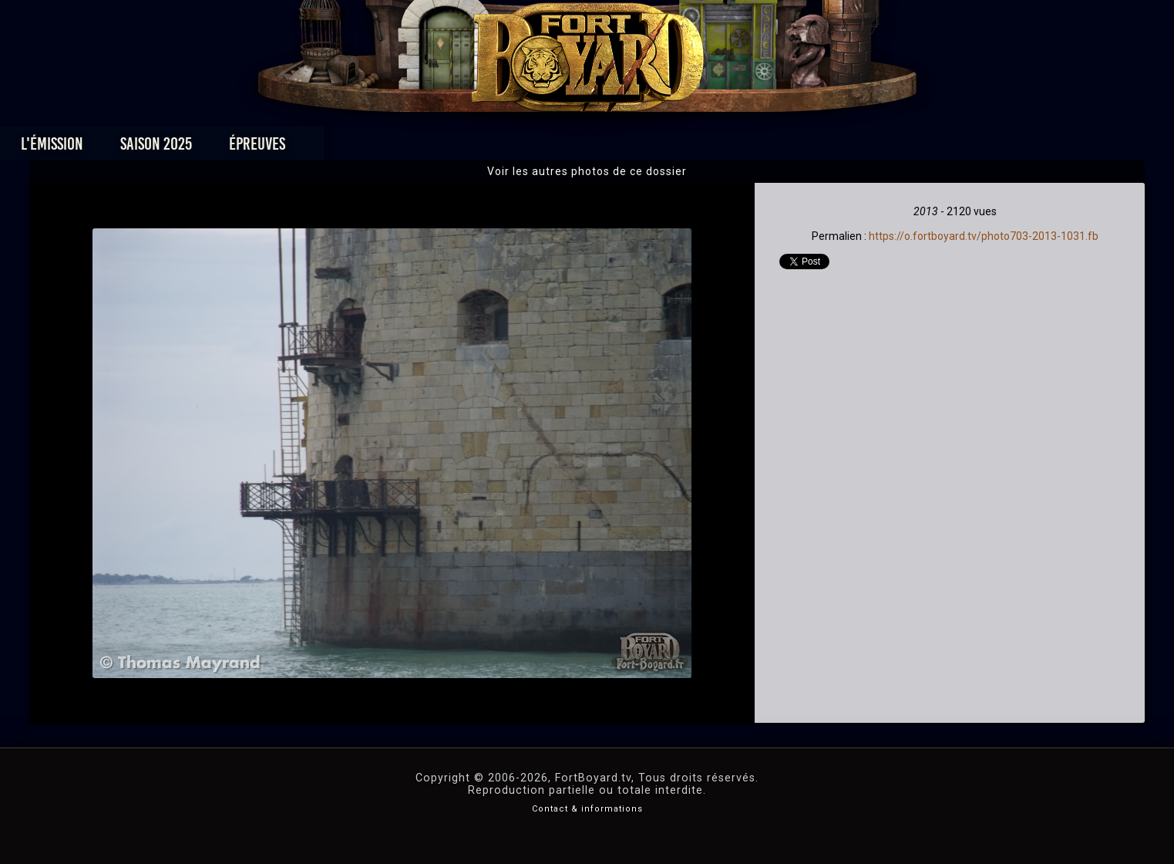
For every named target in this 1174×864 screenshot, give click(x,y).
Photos (533, 147)
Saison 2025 (346, 147)
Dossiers (694, 147)
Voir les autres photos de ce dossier (587, 171)
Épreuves (447, 147)
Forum (776, 147)
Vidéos (611, 147)
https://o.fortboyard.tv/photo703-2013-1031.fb (983, 236)
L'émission (241, 147)
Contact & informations (587, 809)
